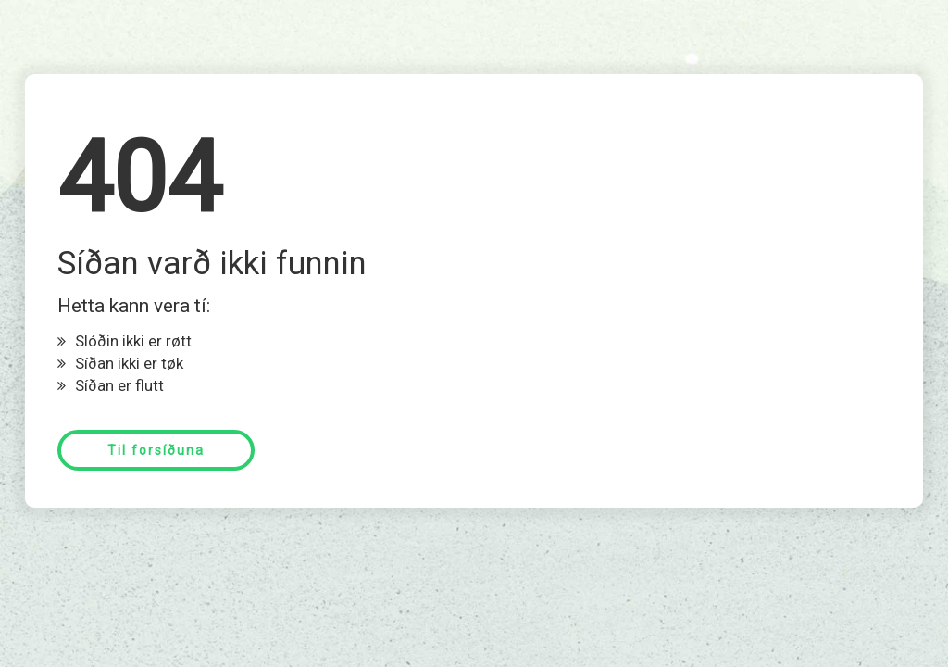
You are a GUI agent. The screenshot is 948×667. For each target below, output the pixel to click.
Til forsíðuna (156, 450)
